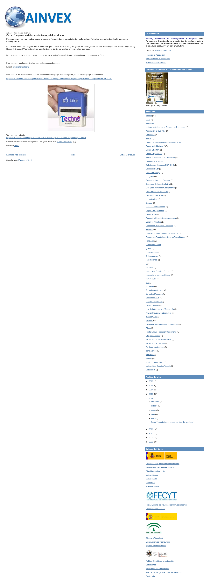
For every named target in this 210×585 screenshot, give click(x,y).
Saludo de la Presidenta (156, 62)
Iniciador (149, 267)
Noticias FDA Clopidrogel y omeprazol (162, 324)
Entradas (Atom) (25, 160)
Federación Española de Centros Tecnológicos (165, 237)
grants (148, 248)
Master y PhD (152, 317)
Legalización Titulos (154, 301)
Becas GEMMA (152, 150)
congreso (150, 176)
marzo (154, 419)
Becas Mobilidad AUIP (155, 146)
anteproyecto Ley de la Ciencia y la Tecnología (165, 127)
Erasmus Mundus (153, 222)
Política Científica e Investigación (160, 561)
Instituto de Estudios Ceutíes (158, 271)
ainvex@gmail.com (21, 67)
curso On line (151, 199)
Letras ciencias (152, 305)
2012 (151, 398)
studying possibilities (154, 362)
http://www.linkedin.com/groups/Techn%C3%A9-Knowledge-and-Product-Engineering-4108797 (46, 138)
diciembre (155, 402)
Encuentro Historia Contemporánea (161, 218)
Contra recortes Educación (157, 191)
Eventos (149, 229)
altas (148, 119)
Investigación (151, 479)
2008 (151, 442)
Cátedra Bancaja (153, 173)
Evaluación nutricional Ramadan (159, 226)
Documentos (151, 214)
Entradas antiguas (127, 155)
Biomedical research (154, 161)
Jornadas (150, 286)
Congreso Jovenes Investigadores (160, 188)
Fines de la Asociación (155, 55)
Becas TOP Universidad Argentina (160, 157)
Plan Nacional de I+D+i (155, 471)
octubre (154, 406)
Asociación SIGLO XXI (155, 131)
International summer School (158, 275)
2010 (151, 433)
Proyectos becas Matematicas (158, 339)
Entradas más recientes (16, 155)
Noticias (149, 320)
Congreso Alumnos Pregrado (158, 180)
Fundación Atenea (153, 245)
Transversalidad (152, 486)
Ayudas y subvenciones (156, 546)
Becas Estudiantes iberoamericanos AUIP (163, 142)
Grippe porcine (152, 256)
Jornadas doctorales (154, 290)
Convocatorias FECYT (155, 509)
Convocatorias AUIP (154, 195)
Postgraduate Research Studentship (161, 332)
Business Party (152, 169)
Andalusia (150, 123)
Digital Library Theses (155, 210)
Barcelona (150, 135)
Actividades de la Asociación (158, 59)
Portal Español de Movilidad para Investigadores (166, 505)
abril (153, 414)
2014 (151, 390)
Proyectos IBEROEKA (155, 343)
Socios (149, 358)
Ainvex (149, 116)
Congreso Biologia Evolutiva (158, 184)
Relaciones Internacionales (157, 568)
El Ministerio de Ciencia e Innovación (161, 467)
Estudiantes (151, 565)
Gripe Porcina (152, 252)
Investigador (151, 279)
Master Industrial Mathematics (158, 313)
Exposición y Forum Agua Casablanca (162, 233)
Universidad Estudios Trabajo (158, 366)
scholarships (151, 351)
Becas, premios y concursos (158, 542)
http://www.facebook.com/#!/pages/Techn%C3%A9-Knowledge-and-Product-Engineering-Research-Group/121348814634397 (59, 78)
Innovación (150, 482)
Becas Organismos (154, 154)
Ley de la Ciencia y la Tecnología (160, 309)
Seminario (150, 355)
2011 (151, 429)
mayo (153, 410)
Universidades (152, 475)
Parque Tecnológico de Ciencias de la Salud (164, 572)
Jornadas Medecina (154, 294)
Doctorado (150, 576)
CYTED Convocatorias (155, 207)
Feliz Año (150, 241)
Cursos (16, 146)
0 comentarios (66, 142)
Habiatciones (151, 260)
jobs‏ (147, 282)
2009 (151, 438)
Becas (148, 138)
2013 (151, 394)
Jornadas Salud (152, 298)
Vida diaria (150, 370)
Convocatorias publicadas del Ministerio (162, 463)
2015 (151, 385)
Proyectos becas (153, 336)
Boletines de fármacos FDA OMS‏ (160, 165)
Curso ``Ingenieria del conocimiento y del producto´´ (35, 35)
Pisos (148, 328)
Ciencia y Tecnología (154, 538)
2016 (151, 381)
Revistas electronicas (155, 347)
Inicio (73, 155)
